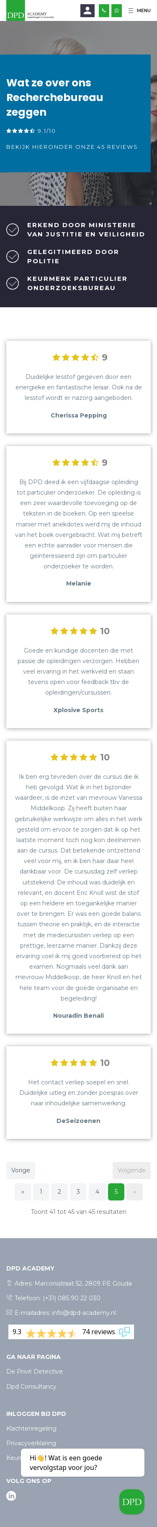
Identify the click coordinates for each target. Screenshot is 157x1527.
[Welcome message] (131, 1501)
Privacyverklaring (31, 1443)
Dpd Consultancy (31, 1386)
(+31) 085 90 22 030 (71, 1298)
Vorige (20, 1170)
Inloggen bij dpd (36, 1414)
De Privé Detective (34, 1371)
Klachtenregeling (31, 1428)
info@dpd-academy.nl (84, 1313)
